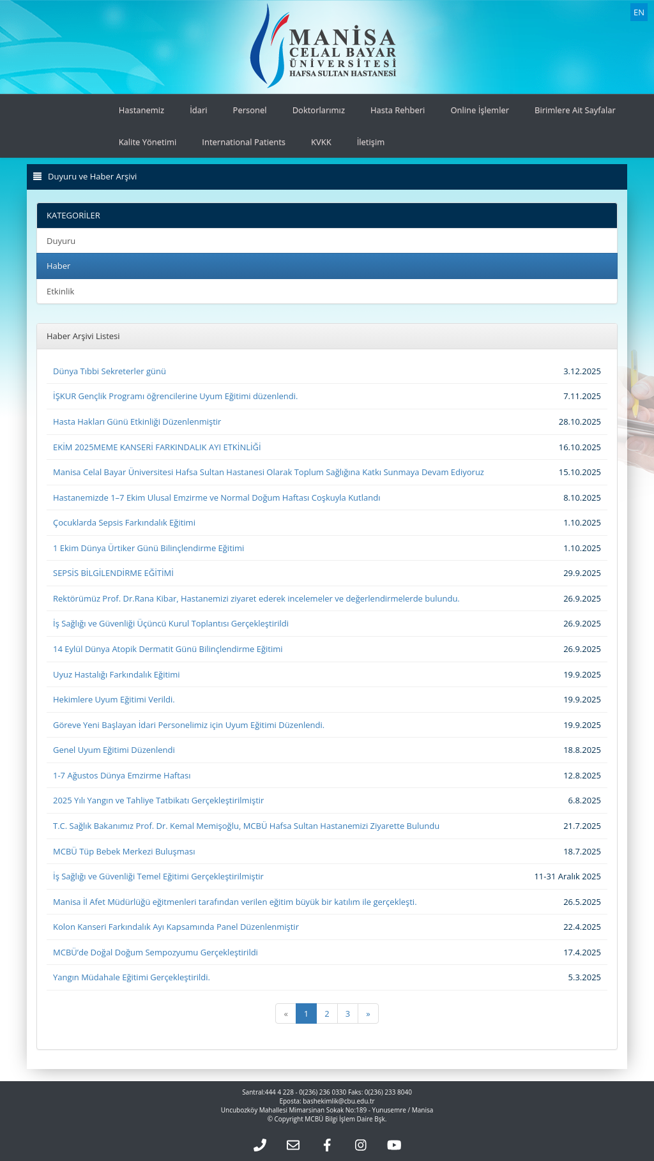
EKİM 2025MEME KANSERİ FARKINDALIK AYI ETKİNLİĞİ (157, 447)
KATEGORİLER (73, 215)
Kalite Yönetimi (148, 142)
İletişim (371, 142)
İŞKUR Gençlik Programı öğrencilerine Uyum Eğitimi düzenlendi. (175, 396)
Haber (58, 265)
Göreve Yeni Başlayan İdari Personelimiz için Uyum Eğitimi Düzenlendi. (188, 725)
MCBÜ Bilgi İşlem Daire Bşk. (345, 1118)
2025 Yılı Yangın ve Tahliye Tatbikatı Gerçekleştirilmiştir (158, 800)
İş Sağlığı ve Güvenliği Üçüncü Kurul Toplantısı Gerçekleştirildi (171, 623)
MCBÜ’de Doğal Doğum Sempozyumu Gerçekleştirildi (155, 952)
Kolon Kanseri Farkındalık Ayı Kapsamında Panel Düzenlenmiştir (176, 926)
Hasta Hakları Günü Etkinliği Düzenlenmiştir (137, 421)
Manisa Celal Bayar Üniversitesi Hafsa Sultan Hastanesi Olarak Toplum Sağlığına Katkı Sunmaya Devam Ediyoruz (268, 472)
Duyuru (61, 241)
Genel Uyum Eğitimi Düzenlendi (114, 749)
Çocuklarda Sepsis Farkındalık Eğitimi (124, 522)
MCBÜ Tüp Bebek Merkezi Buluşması (124, 851)
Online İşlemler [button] (479, 110)
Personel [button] (250, 110)
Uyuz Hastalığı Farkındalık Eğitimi (116, 674)
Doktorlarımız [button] (319, 110)
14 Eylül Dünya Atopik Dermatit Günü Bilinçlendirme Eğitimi (168, 649)
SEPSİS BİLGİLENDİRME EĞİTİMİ (113, 573)
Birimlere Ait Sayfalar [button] (575, 110)
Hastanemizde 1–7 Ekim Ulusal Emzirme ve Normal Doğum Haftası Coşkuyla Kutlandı (216, 497)
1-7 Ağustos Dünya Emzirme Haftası (122, 775)
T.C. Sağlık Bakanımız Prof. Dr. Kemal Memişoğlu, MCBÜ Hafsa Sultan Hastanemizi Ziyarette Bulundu (246, 825)
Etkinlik (60, 291)
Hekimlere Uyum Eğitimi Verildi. (114, 699)
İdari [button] (198, 110)
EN (639, 12)
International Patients (243, 142)
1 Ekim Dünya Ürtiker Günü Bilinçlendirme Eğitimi (148, 548)
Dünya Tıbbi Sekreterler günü (109, 371)
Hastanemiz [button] (142, 110)
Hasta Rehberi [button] (397, 110)
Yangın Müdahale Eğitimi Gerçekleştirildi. (131, 977)
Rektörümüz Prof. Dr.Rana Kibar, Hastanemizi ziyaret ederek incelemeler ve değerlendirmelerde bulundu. (256, 598)
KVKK (321, 142)
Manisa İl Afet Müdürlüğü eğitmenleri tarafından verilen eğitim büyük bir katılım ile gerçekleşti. (235, 901)
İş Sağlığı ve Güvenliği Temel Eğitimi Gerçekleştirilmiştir (158, 876)
